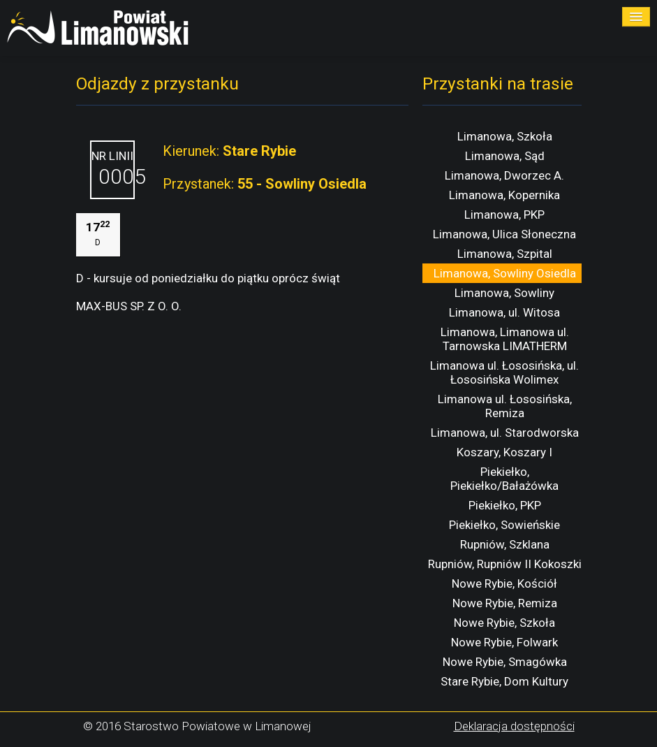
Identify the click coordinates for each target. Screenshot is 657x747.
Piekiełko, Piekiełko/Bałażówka (504, 479)
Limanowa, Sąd (505, 156)
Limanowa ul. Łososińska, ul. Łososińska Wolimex (504, 372)
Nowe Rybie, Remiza (504, 603)
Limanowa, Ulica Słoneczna (504, 234)
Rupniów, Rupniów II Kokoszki (505, 564)
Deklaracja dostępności (514, 726)
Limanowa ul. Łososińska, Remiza (505, 406)
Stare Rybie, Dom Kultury (504, 681)
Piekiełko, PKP (504, 505)
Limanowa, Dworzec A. (504, 175)
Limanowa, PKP (504, 215)
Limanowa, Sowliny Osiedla (505, 273)
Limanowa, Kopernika (504, 195)
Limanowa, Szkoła (504, 136)
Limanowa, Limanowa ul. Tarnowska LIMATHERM (505, 339)
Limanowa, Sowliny (504, 293)
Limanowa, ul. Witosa (504, 312)
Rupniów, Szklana (504, 544)
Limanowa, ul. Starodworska (505, 433)
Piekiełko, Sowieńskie (504, 525)
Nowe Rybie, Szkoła (504, 623)
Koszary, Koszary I (504, 452)
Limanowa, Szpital (504, 254)
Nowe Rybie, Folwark (504, 642)
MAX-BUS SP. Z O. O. (129, 306)
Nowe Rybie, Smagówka (505, 662)
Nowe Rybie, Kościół (504, 583)
